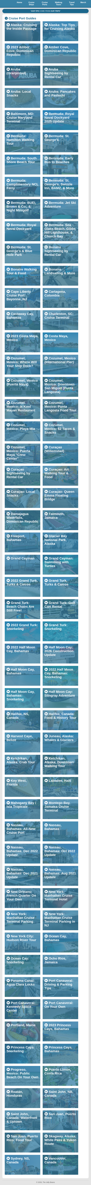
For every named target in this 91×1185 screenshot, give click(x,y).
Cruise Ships (31, 3)
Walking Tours (58, 3)
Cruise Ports (45, 3)
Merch (83, 2)
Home (19, 2)
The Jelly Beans (8, 3)
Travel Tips (72, 3)
